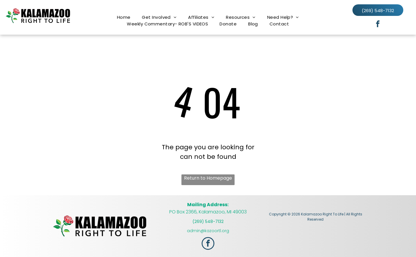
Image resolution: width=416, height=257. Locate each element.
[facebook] (378, 24)
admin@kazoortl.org (208, 231)
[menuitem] (123, 17)
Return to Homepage (208, 178)
